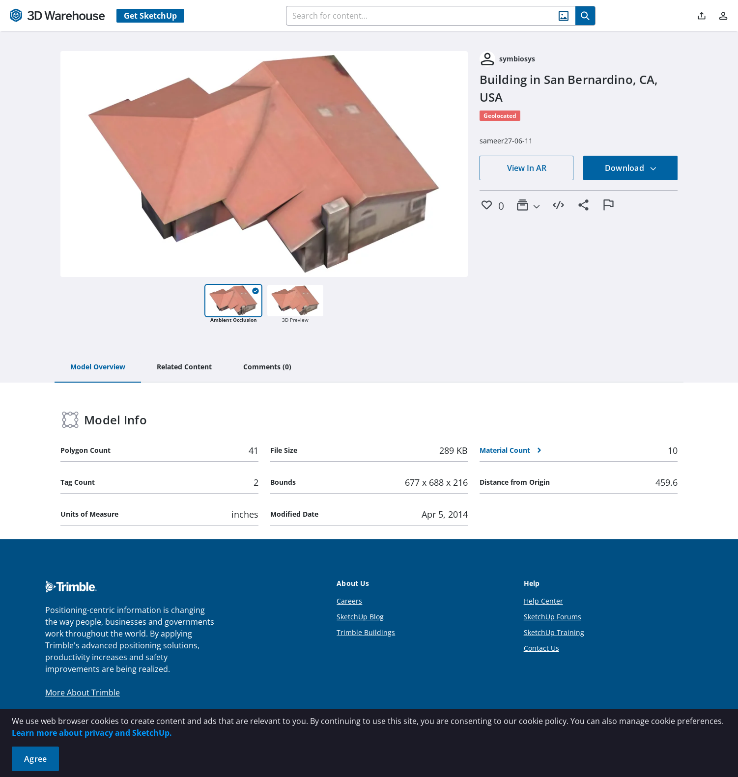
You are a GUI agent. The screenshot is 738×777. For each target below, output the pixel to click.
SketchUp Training (554, 632)
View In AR (526, 168)
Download (631, 168)
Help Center (543, 601)
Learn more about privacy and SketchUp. (92, 732)
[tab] (98, 367)
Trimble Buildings (366, 632)
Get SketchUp (150, 15)
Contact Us (541, 648)
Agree (35, 758)
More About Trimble (82, 692)
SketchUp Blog (360, 616)
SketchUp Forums (552, 616)
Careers (349, 601)
